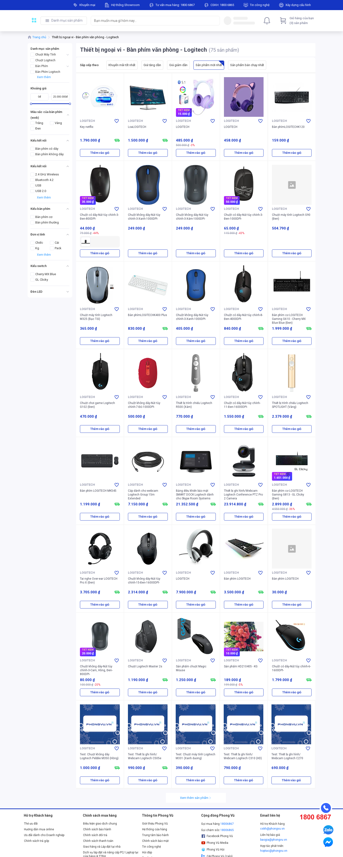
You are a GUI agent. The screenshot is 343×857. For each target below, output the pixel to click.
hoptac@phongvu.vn (273, 850)
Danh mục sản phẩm (67, 20)
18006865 (227, 830)
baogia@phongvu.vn (273, 839)
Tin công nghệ (151, 846)
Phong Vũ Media (214, 843)
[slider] (31, 104)
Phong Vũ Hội (212, 849)
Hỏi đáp (147, 852)
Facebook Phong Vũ (217, 836)
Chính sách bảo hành (97, 829)
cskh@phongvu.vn (272, 828)
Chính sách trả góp (36, 841)
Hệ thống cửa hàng (154, 829)
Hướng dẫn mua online (39, 829)
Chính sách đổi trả (95, 835)
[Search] (215, 20)
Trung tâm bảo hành (155, 835)
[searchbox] (151, 20)
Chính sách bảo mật (155, 841)
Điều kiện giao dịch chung (100, 823)
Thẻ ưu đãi (31, 823)
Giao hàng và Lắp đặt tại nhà (101, 846)
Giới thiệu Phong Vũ (155, 823)
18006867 (227, 824)
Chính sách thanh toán (98, 841)
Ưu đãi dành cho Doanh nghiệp (44, 835)
